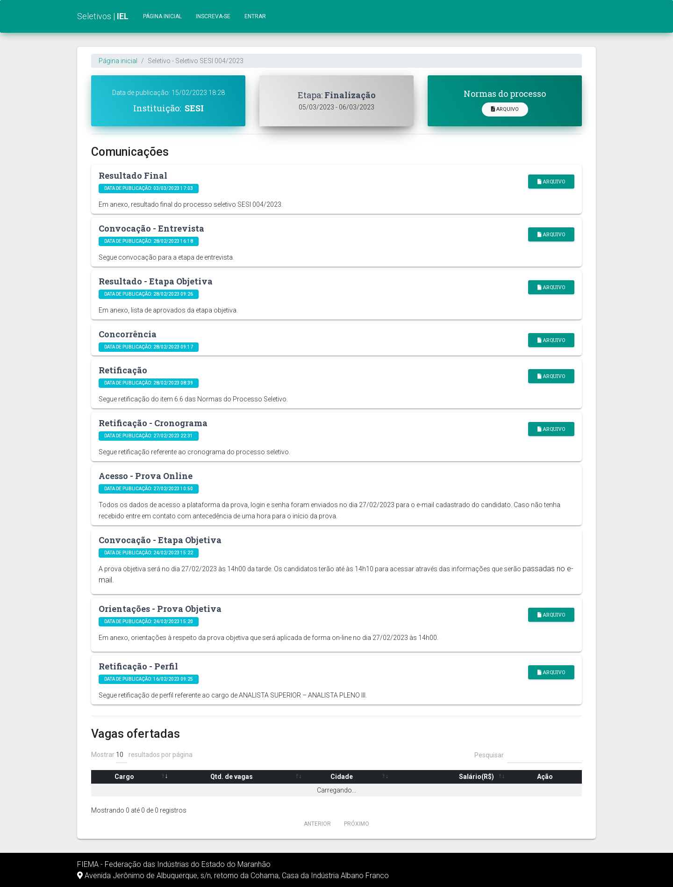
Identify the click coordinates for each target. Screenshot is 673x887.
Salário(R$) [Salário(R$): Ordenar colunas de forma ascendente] (476, 776)
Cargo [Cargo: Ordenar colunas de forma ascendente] (124, 776)
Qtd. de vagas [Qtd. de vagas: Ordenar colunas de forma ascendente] (231, 776)
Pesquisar (528, 755)
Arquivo (505, 109)
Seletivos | (103, 16)
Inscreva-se (213, 16)
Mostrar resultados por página (142, 755)
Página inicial (162, 16)
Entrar (255, 16)
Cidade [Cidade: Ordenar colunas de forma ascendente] (341, 776)
